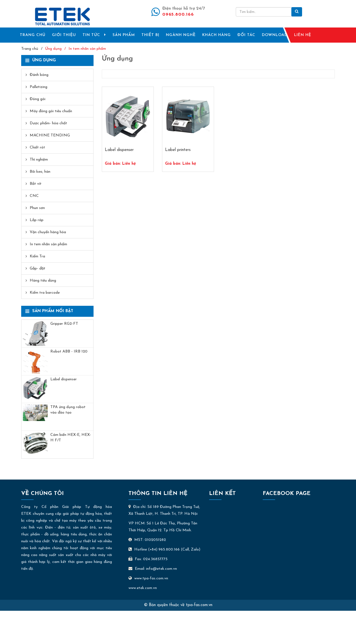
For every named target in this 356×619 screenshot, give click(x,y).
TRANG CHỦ (32, 35)
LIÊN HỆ (302, 35)
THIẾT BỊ (150, 35)
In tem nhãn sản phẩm (87, 49)
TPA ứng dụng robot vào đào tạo (68, 410)
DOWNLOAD (274, 35)
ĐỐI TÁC (246, 35)
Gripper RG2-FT (64, 324)
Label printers (178, 150)
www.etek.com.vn (142, 588)
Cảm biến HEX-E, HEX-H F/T (70, 437)
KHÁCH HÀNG (216, 35)
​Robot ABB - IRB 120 (68, 352)
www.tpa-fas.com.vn (148, 578)
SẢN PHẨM (124, 35)
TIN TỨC (94, 35)
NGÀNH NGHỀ (181, 35)
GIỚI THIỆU (64, 35)
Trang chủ (29, 49)
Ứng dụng (53, 49)
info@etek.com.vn (161, 569)
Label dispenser (63, 379)
